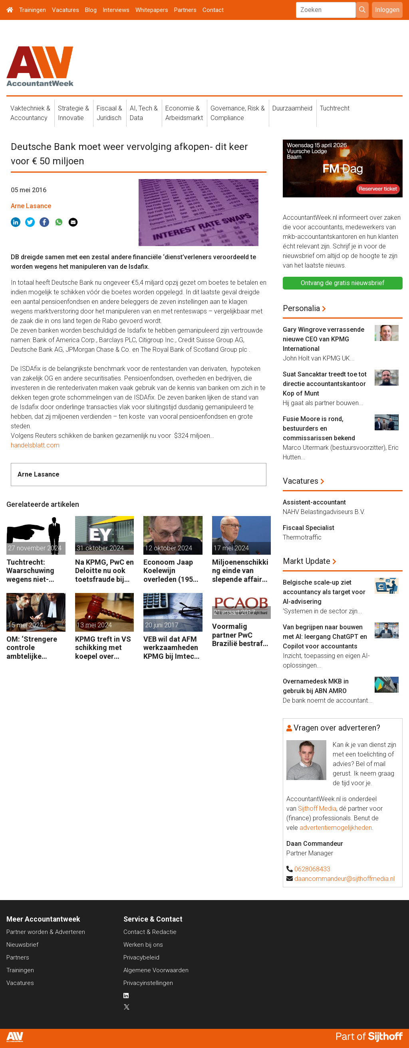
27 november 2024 (35, 548)
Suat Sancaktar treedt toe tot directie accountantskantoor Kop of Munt (325, 383)
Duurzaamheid (292, 108)
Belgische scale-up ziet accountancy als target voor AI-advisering (324, 592)
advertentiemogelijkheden (336, 827)
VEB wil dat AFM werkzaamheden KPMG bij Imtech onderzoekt (170, 648)
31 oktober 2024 (100, 548)
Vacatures (65, 10)
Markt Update (306, 561)
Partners (185, 10)
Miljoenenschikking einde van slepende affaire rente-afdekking (240, 571)
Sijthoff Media (317, 808)
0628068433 (312, 869)
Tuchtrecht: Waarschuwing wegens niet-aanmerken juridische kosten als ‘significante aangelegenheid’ (35, 571)
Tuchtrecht (334, 108)
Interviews (116, 10)
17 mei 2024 (231, 548)
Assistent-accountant (314, 502)
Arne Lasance (31, 206)
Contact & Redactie (150, 932)
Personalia (301, 308)
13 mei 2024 (94, 625)
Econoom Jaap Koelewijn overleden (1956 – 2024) (170, 571)
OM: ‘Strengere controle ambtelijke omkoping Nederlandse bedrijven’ (31, 648)
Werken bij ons (143, 944)
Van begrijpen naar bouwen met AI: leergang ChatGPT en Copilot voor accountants (325, 636)
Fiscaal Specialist (308, 528)
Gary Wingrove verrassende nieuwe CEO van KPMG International (323, 339)
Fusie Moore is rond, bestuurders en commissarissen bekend (319, 428)
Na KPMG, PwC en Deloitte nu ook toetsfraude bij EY (104, 571)
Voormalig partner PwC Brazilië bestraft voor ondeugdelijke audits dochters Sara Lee (239, 635)
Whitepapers (151, 10)
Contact (213, 10)
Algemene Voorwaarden (156, 970)
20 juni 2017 (162, 625)
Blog (91, 10)
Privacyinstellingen (148, 983)
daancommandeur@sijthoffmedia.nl (344, 879)
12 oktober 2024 (168, 548)
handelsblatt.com (35, 445)
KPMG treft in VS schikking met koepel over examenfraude (103, 648)
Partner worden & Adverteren (45, 932)
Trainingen (32, 10)
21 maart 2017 (234, 612)
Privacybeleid (141, 957)
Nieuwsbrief (22, 944)
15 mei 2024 (25, 625)
